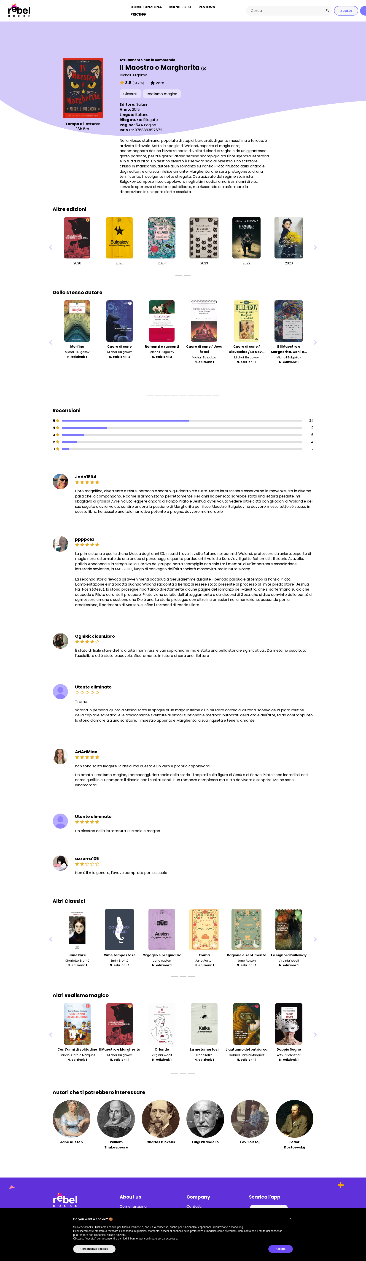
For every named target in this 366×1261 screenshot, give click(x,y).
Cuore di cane (119, 345)
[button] (290, 1218)
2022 (246, 262)
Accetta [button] (280, 1248)
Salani (141, 103)
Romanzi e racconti (162, 345)
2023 (204, 262)
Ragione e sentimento (246, 954)
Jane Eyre (77, 954)
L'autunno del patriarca (246, 1048)
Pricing (138, 13)
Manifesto (180, 6)
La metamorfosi (204, 1048)
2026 (77, 262)
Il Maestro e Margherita (119, 1048)
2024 (162, 262)
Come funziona (146, 6)
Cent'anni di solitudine (77, 1048)
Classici (130, 93)
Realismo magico (162, 93)
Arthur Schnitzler (289, 1054)
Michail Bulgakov (133, 74)
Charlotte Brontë (77, 960)
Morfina (77, 345)
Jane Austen (162, 960)
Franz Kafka (204, 1054)
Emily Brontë (120, 960)
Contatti (194, 1205)
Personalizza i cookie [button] (94, 1248)
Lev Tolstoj (250, 1141)
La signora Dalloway (289, 954)
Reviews (207, 6)
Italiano (141, 113)
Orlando (162, 1048)
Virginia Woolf (289, 960)
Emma (204, 954)
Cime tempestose (120, 954)
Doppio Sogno (289, 1048)
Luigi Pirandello (205, 1141)
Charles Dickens (160, 1141)
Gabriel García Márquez (77, 1054)
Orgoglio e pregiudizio (162, 954)
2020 (289, 262)
